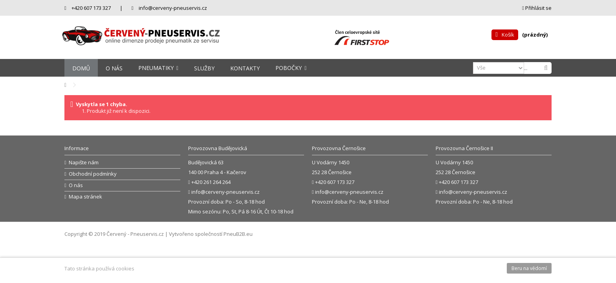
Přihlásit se (537, 7)
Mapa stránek (85, 196)
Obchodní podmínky (93, 174)
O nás (76, 185)
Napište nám (84, 162)
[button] (158, 68)
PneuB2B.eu (238, 233)
